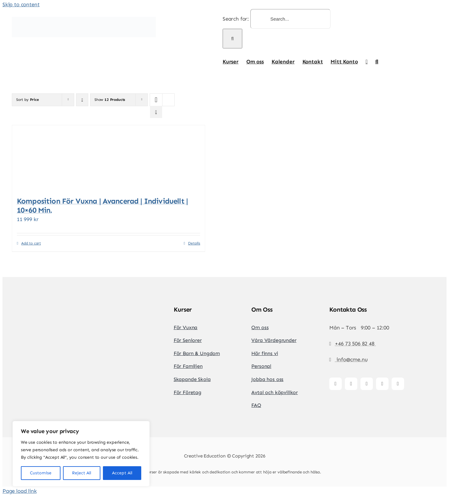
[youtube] (382, 384)
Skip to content (20, 4)
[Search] (232, 38)
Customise (40, 473)
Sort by (27, 99)
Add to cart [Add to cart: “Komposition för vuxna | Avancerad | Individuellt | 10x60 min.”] (31, 243)
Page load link (19, 491)
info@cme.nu (351, 359)
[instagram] (351, 384)
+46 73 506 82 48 (355, 343)
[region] (81, 454)
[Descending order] (82, 99)
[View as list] (156, 112)
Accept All (122, 473)
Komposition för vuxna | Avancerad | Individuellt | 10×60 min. (102, 205)
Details (194, 243)
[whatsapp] (398, 384)
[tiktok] (366, 384)
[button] (376, 61)
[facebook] (335, 384)
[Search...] (290, 19)
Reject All (81, 473)
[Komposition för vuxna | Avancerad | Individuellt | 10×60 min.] (108, 157)
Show (109, 99)
